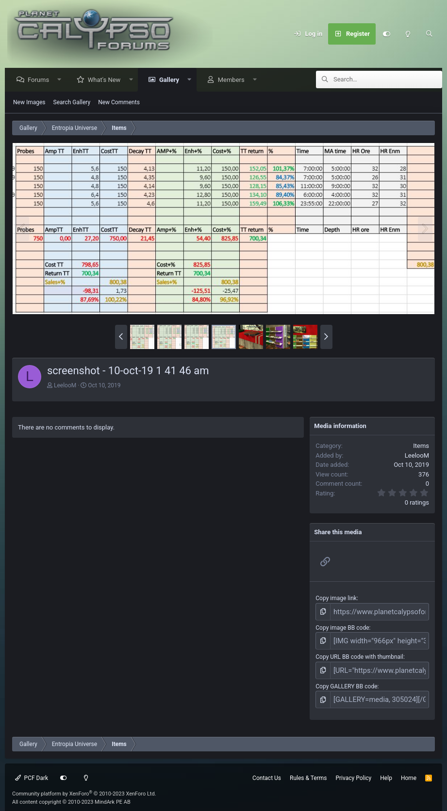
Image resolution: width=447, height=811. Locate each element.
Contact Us (266, 770)
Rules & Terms (308, 770)
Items (421, 446)
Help (386, 770)
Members (233, 80)
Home (408, 770)
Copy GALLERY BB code (346, 681)
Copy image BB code (342, 626)
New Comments (119, 102)
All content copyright (71, 795)
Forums (40, 80)
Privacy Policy (353, 770)
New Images (29, 102)
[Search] (429, 34)
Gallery (172, 80)
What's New (106, 80)
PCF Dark (31, 770)
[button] (62, 80)
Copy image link (336, 598)
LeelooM (65, 385)
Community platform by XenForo (84, 786)
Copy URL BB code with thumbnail (359, 653)
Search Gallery (72, 102)
